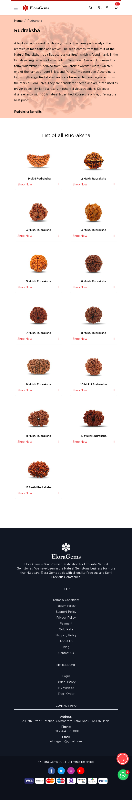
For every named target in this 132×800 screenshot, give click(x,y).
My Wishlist (66, 687)
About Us (66, 641)
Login (66, 676)
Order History (66, 681)
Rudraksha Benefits (28, 111)
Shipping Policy (66, 635)
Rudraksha (34, 20)
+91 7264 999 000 (66, 731)
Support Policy (66, 611)
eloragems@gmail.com (66, 741)
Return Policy (66, 605)
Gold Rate (66, 629)
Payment (66, 623)
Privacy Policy (66, 617)
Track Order (66, 693)
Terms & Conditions (66, 599)
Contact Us (66, 652)
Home (18, 20)
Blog (66, 646)
